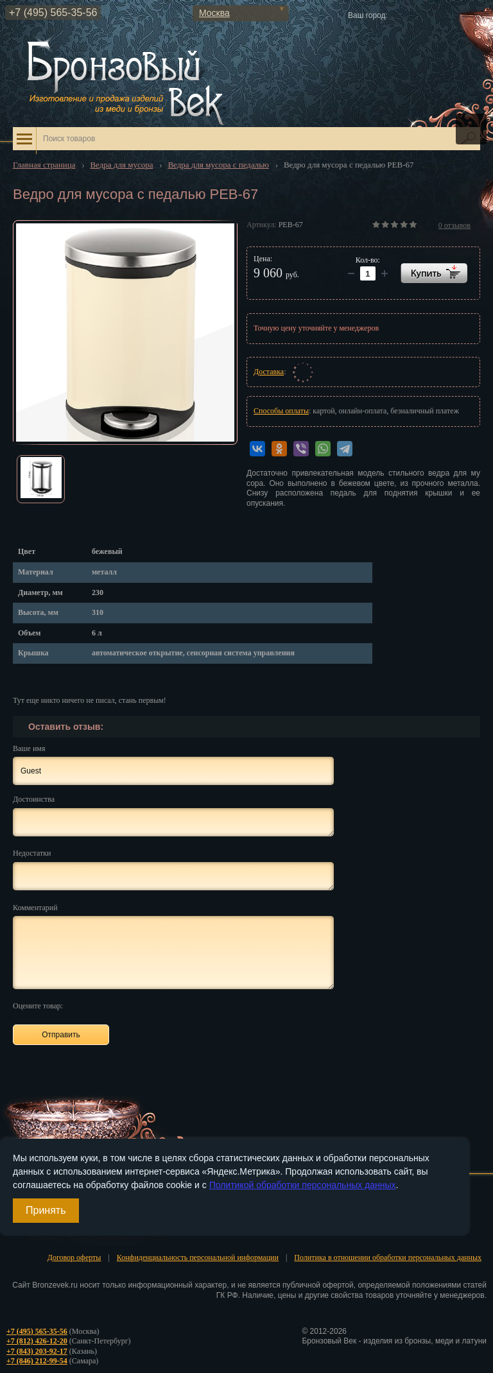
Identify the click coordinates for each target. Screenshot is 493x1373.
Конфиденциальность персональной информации (198, 1257)
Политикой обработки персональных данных (302, 1185)
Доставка (269, 371)
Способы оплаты (281, 410)
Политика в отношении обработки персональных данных (387, 1257)
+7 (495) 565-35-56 (53, 12)
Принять (46, 1210)
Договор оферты (74, 1257)
